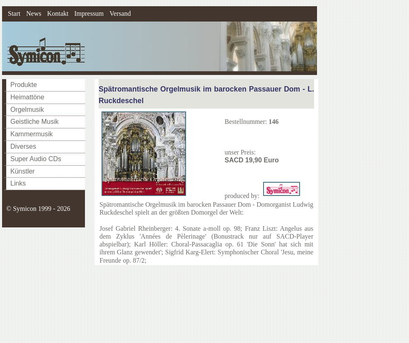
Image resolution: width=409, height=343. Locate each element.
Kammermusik (31, 134)
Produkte (23, 84)
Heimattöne (27, 97)
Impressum (89, 13)
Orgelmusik (27, 109)
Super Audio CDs (35, 158)
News (33, 13)
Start (14, 13)
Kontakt (58, 13)
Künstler (22, 171)
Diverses (23, 146)
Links (18, 183)
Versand (120, 13)
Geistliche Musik (34, 121)
